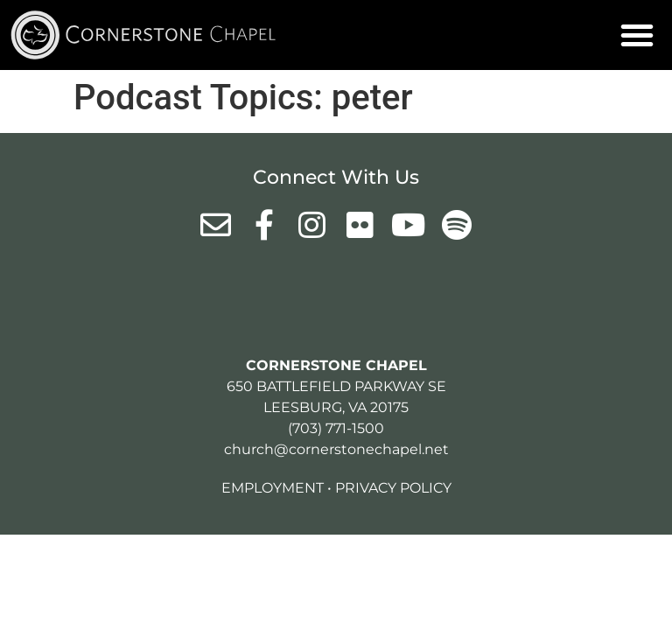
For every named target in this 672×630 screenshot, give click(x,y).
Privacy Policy (393, 488)
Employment (272, 488)
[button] (637, 35)
